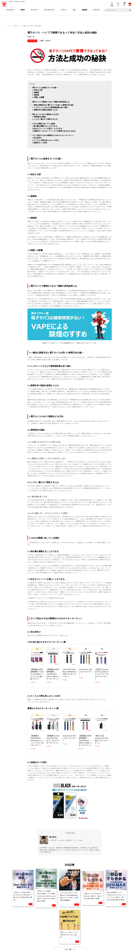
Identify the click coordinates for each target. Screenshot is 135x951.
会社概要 (39, 936)
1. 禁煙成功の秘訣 (39, 117)
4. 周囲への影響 (38, 97)
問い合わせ (122, 936)
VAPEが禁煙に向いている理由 (43, 124)
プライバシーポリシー (62, 936)
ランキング (34, 10)
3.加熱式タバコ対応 (39, 143)
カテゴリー (96, 10)
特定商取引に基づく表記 (49, 936)
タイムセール (10, 10)
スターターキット (49, 10)
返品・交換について (74, 932)
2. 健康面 (35, 92)
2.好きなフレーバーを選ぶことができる (47, 128)
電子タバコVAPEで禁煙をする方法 (45, 114)
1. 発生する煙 (37, 90)
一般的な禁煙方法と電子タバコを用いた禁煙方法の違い (53, 105)
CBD (74, 10)
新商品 (23, 10)
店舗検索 (84, 10)
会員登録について (48, 932)
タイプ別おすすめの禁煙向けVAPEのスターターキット (53, 135)
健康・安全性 (45, 41)
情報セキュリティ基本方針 (77, 936)
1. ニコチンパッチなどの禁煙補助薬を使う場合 (50, 107)
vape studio (66, 948)
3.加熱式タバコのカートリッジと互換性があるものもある (54, 131)
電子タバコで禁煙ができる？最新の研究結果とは (50, 102)
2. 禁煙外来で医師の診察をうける (45, 110)
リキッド (64, 10)
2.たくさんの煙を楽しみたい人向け (45, 140)
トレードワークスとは (110, 936)
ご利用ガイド (39, 932)
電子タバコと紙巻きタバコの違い (45, 88)
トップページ (9, 25)
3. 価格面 (35, 95)
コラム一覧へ (69, 914)
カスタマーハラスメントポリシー (94, 936)
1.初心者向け (37, 138)
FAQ (82, 932)
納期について (56, 932)
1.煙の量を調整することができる (44, 126)
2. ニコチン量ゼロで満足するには (45, 119)
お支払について (64, 932)
